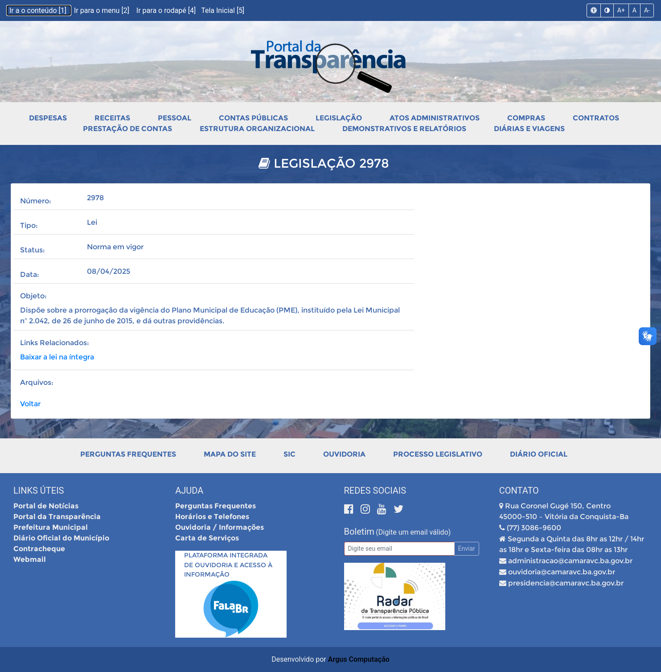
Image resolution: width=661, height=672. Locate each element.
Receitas (112, 118)
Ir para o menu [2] (102, 10)
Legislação (339, 118)
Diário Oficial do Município (61, 538)
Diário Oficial (538, 454)
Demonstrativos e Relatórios (404, 128)
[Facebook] (350, 509)
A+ (621, 10)
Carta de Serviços (207, 538)
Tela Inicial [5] (222, 10)
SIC (289, 454)
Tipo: (29, 225)
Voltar (30, 404)
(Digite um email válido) (413, 532)
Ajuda (189, 490)
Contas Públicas (253, 118)
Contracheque (39, 548)
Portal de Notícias (45, 506)
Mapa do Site (230, 454)
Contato (519, 490)
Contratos (596, 118)
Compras (526, 118)
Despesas (48, 118)
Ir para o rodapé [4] (166, 10)
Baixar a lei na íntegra (57, 357)
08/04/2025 (108, 271)
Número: (35, 201)
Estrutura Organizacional (257, 128)
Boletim (359, 531)
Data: (29, 274)
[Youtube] (383, 509)
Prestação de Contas (127, 128)
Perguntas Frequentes (128, 454)
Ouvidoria (344, 454)
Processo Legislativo (437, 454)
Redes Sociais (375, 490)
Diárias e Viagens (529, 128)
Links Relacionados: (54, 342)
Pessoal (174, 118)
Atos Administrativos (435, 118)
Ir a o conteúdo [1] (38, 10)
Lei (92, 222)
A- (647, 10)
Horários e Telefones (212, 516)
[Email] (399, 549)
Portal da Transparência (57, 516)
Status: (32, 250)
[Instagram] (367, 509)
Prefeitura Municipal (50, 527)
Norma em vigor (115, 247)
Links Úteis (38, 490)
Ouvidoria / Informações (219, 527)
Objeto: (33, 296)
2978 (95, 198)
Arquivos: (36, 382)
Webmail (29, 559)
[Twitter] (398, 509)
